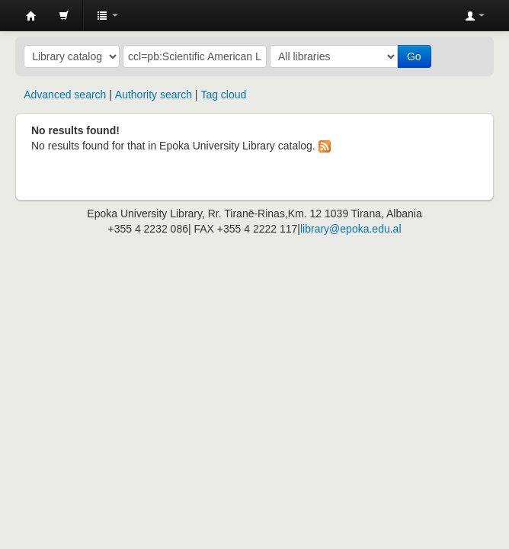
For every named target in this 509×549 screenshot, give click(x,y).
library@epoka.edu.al (351, 229)
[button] (64, 15)
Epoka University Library (31, 16)
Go (414, 56)
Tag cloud (223, 94)
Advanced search (65, 94)
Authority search (153, 94)
